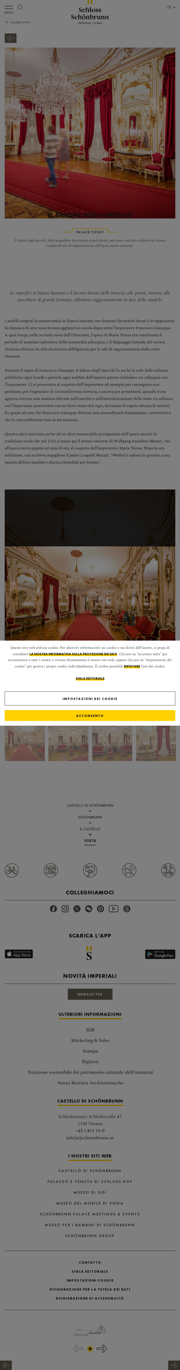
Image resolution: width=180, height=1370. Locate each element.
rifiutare (132, 666)
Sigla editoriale (90, 678)
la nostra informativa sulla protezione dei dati (73, 654)
